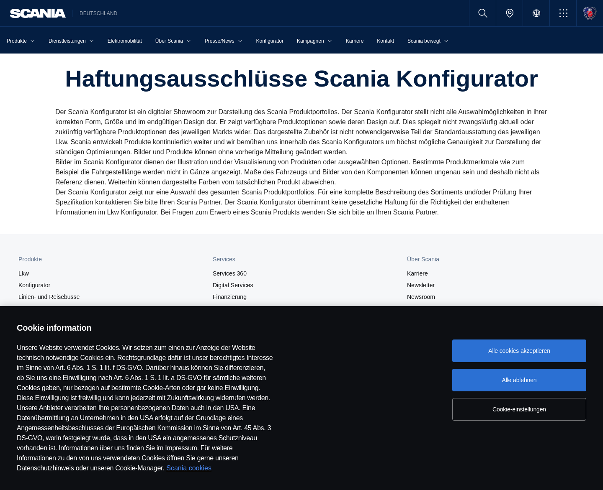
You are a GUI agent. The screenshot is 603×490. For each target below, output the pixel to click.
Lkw (23, 273)
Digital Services (233, 285)
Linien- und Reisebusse (49, 296)
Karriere (417, 273)
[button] (563, 13)
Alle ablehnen (519, 380)
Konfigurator (34, 285)
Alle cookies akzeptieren (519, 350)
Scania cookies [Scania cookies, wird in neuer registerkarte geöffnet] (188, 468)
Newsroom (421, 296)
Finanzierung (230, 296)
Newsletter (421, 285)
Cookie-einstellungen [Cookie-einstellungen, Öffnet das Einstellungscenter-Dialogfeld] (519, 409)
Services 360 (230, 273)
